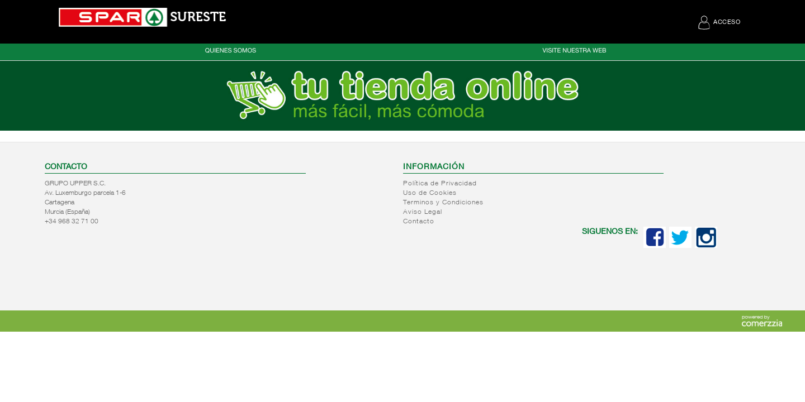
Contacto (418, 221)
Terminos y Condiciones (443, 202)
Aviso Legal (422, 212)
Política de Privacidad (440, 183)
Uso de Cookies (430, 193)
